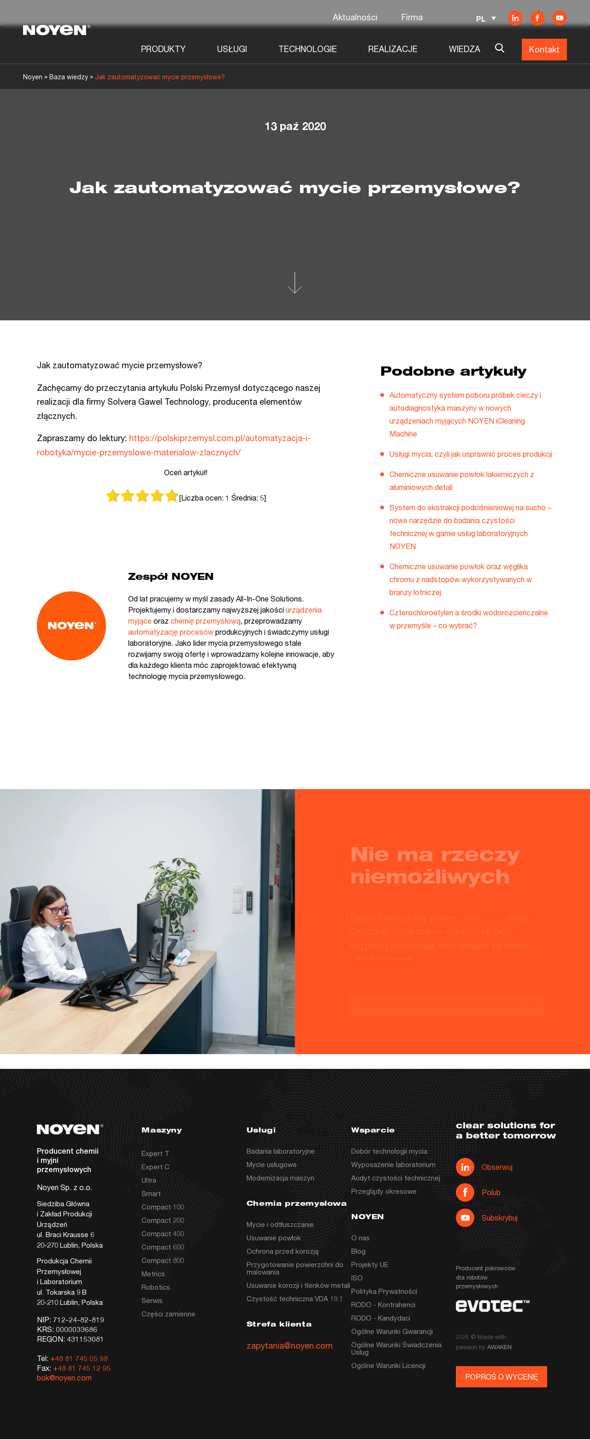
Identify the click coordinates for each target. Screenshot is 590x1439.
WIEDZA (464, 49)
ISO (357, 1278)
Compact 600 (163, 1247)
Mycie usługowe (272, 1164)
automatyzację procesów (170, 631)
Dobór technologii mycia (389, 1151)
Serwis (152, 1300)
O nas (360, 1237)
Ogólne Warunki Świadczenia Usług (396, 1348)
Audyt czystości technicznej (395, 1178)
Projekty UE (370, 1264)
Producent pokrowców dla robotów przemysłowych (485, 1277)
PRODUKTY (163, 49)
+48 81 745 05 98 (79, 1358)
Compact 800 (163, 1260)
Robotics (156, 1287)
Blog (358, 1251)
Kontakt (544, 49)
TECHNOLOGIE (307, 49)
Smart (151, 1193)
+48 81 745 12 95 (82, 1367)
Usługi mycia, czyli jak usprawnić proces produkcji (470, 453)
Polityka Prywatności (384, 1291)
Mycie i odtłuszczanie (280, 1224)
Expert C (156, 1166)
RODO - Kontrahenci (383, 1304)
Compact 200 (163, 1220)
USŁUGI (232, 49)
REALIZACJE (393, 49)
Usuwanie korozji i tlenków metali (298, 1285)
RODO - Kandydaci (380, 1318)
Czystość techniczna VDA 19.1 (295, 1298)
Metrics (153, 1273)
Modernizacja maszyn (280, 1178)
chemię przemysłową (206, 620)
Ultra (149, 1180)
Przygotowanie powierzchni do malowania (295, 1268)
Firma (412, 17)
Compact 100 (163, 1207)
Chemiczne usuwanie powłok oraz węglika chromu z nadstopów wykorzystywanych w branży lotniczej (460, 579)
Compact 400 (163, 1233)
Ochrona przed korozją (283, 1251)
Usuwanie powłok (274, 1237)
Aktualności (355, 17)
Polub (478, 1192)
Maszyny (162, 1130)
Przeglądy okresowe (384, 1191)
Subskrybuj (487, 1218)
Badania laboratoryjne (281, 1151)
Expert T (156, 1153)
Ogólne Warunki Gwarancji (392, 1331)
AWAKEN (499, 1347)
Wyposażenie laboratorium (393, 1164)
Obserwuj (484, 1167)
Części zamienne (168, 1313)
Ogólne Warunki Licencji (388, 1365)
